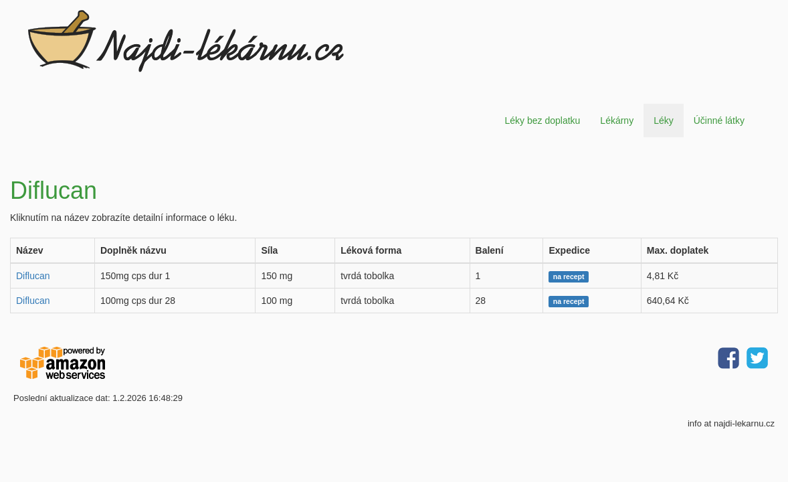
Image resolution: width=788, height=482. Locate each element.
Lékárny (616, 120)
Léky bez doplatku (542, 120)
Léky (664, 120)
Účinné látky (719, 120)
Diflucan (33, 275)
